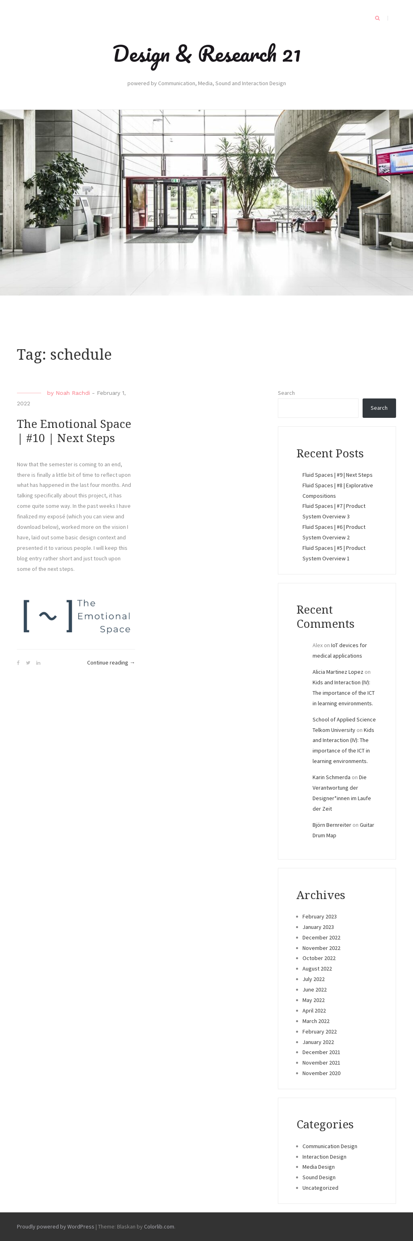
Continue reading (111, 663)
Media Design (318, 1166)
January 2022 (318, 1042)
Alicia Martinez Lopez (338, 671)
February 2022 (319, 1031)
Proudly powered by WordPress (55, 1226)
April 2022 (314, 1010)
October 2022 (319, 958)
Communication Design (329, 1146)
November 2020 (321, 1073)
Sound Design (319, 1177)
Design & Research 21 (207, 53)
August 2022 (317, 968)
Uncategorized (320, 1187)
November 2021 (321, 1062)
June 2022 (314, 989)
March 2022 (316, 1021)
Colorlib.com (159, 1226)
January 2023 (318, 927)
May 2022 (313, 1000)
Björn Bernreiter (332, 824)
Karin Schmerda (331, 777)
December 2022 (321, 937)
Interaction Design (324, 1156)
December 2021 (321, 1052)
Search (286, 392)
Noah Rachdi (73, 393)
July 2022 (313, 979)
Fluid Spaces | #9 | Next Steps (337, 474)
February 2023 (319, 916)
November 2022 (321, 948)
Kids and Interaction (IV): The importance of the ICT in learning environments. (344, 693)
